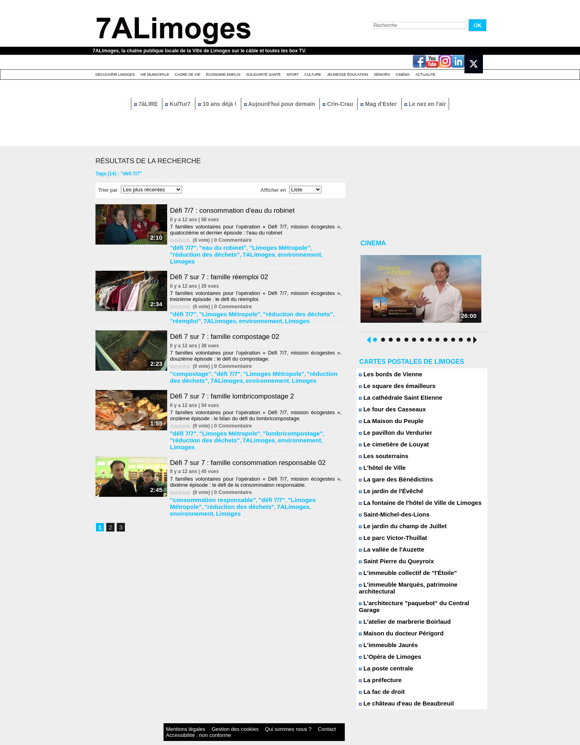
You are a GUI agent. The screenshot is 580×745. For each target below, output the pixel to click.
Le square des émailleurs (392, 389)
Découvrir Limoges (115, 75)
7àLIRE (146, 104)
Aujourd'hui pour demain (280, 104)
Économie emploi (223, 75)
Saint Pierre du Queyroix (392, 564)
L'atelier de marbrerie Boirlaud (399, 611)
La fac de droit (379, 681)
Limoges (272, 252)
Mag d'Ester (379, 104)
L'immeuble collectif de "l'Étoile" (402, 576)
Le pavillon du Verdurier (391, 436)
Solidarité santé (263, 75)
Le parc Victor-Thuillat (389, 541)
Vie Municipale (155, 75)
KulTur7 (178, 104)
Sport (292, 75)
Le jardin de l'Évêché (387, 494)
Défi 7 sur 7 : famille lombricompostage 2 (238, 381)
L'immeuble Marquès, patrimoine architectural (418, 588)
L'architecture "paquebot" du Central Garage (417, 599)
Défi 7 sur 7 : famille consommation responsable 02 (255, 438)
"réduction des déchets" (276, 303)
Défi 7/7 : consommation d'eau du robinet (239, 210)
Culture (312, 75)
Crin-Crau (338, 104)
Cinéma (403, 75)
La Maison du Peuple (387, 424)
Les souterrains (380, 459)
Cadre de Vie (188, 75)
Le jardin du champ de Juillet (397, 529)
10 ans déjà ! (218, 104)
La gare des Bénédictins (391, 482)
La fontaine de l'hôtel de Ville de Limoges (412, 506)
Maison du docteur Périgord (396, 623)
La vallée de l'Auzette (387, 553)
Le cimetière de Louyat (389, 447)
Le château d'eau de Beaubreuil (400, 693)
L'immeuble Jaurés (385, 634)
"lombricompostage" (272, 417)
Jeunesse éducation (347, 75)
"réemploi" (319, 303)
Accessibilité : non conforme (306, 718)
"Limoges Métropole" (262, 246)
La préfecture (378, 669)
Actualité (426, 75)
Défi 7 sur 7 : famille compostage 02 (231, 324)
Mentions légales (178, 718)
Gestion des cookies (212, 718)
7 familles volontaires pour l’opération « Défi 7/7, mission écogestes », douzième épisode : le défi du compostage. (259, 343)
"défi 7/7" (184, 246)
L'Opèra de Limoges (386, 646)
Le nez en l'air (425, 104)
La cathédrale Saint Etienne (395, 401)
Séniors (382, 75)
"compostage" (189, 360)
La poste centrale (383, 658)
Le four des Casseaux (388, 412)
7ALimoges (210, 252)
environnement (242, 252)
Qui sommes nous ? (247, 718)
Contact (274, 718)
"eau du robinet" (216, 246)
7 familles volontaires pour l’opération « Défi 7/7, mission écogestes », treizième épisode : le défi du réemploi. (259, 286)
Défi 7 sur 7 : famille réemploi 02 (225, 267)
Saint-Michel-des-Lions (390, 518)
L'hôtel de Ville (379, 471)
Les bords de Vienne (387, 377)
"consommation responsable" (207, 474)
